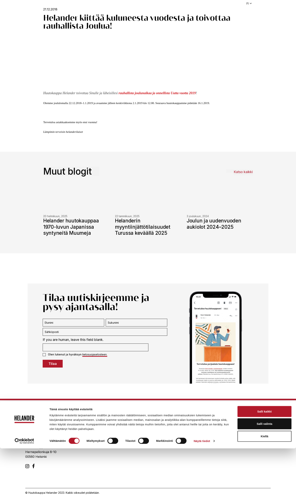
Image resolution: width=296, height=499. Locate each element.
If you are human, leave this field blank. (73, 340)
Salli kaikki (264, 461)
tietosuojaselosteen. (94, 354)
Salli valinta (264, 474)
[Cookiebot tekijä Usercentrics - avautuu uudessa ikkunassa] (24, 491)
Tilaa (53, 364)
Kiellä (264, 486)
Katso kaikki (243, 172)
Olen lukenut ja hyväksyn (75, 354)
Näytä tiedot (202, 491)
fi (248, 3)
